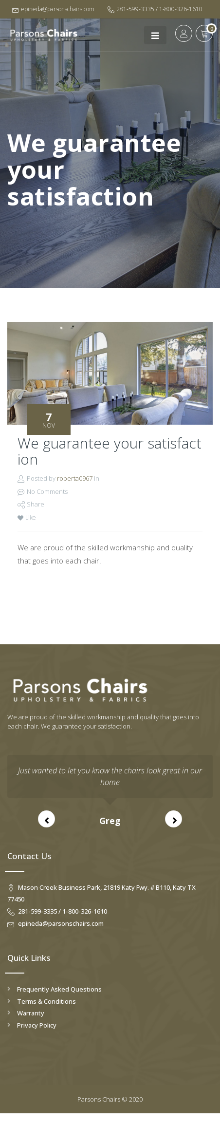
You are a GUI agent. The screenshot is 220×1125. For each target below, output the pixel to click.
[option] (110, 791)
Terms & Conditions (46, 1001)
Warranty (30, 1013)
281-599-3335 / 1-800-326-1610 (155, 9)
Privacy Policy (36, 1025)
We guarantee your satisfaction (110, 451)
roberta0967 (74, 478)
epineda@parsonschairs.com (53, 9)
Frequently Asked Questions (59, 989)
